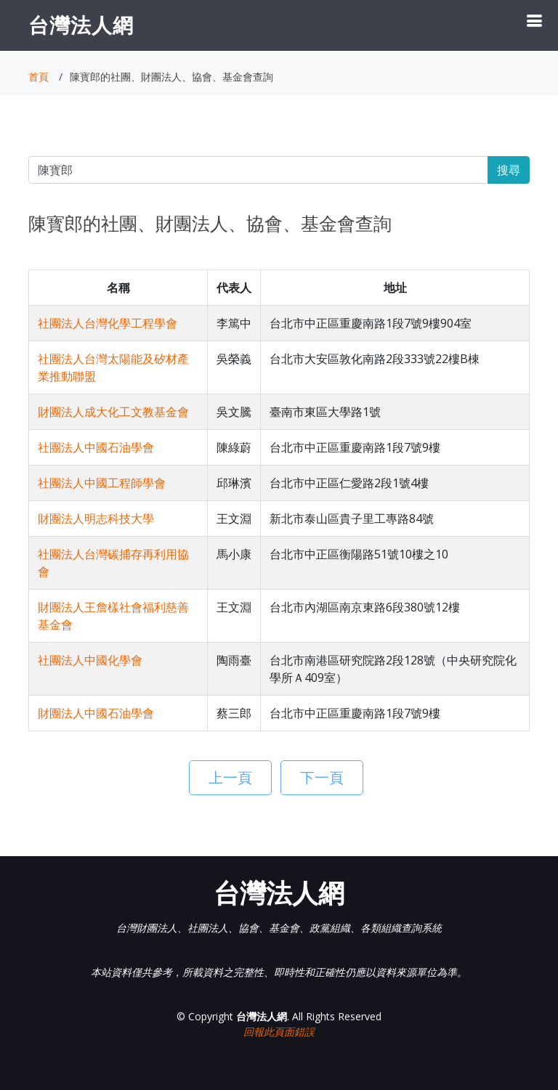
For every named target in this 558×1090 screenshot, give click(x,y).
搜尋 (508, 170)
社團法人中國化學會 (90, 660)
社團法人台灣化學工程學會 (107, 323)
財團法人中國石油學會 (96, 713)
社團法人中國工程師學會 (102, 483)
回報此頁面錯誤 (279, 1031)
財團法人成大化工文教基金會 (113, 412)
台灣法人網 (81, 24)
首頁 (38, 77)
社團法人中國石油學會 (96, 447)
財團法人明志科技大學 (96, 518)
